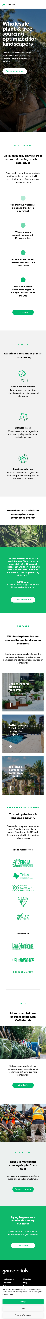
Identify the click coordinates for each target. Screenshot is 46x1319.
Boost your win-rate (23, 469)
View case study (23, 600)
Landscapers (8, 1279)
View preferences (23, 1315)
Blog (25, 1282)
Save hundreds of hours (23, 386)
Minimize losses (23, 427)
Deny (23, 1308)
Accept (23, 1302)
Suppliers (6, 1282)
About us (27, 1279)
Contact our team (23, 1189)
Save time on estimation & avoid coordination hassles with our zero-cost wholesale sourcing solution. (16, 57)
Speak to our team (15, 71)
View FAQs (23, 1085)
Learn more (23, 312)
